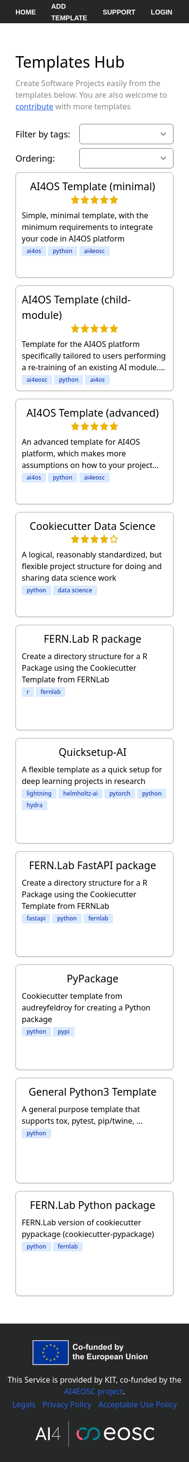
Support (118, 12)
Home (25, 12)
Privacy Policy (67, 1404)
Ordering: (35, 158)
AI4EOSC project (93, 1391)
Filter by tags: (42, 134)
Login (161, 12)
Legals (23, 1404)
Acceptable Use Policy (137, 1404)
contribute (34, 106)
